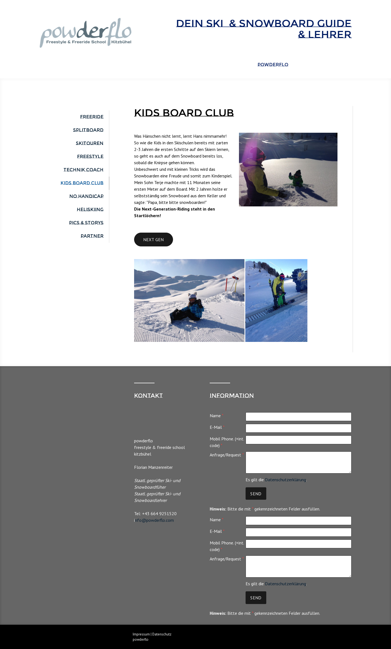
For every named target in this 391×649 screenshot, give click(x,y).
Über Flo (308, 64)
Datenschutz (161, 634)
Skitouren (89, 143)
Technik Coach (83, 169)
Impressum (141, 634)
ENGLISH (338, 64)
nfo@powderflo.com (154, 520)
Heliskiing (90, 209)
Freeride (91, 116)
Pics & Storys (86, 222)
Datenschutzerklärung (285, 479)
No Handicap (86, 196)
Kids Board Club (81, 183)
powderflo (272, 64)
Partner (92, 236)
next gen (153, 239)
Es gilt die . (276, 479)
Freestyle (90, 156)
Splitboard (88, 130)
